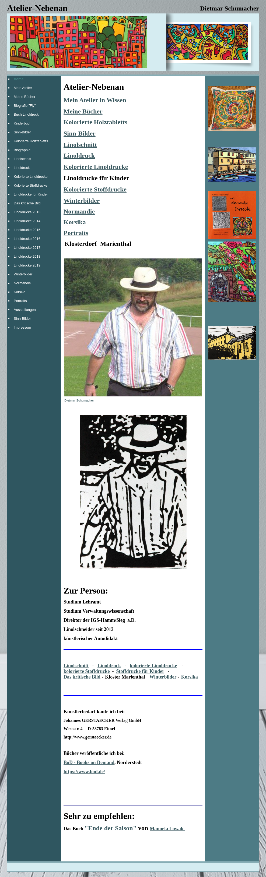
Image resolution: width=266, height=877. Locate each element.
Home (18, 79)
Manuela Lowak (167, 828)
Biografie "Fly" (25, 106)
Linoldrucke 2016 (27, 239)
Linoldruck (22, 168)
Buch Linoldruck (26, 114)
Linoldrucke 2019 (27, 265)
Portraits (20, 301)
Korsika (19, 292)
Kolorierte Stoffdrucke (30, 185)
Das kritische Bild (27, 203)
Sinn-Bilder (22, 132)
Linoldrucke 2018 (27, 256)
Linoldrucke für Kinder (31, 194)
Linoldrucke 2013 (27, 212)
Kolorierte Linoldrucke (31, 177)
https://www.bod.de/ (84, 771)
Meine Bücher (24, 97)
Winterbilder (23, 274)
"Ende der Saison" (110, 828)
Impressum (22, 327)
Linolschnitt (22, 159)
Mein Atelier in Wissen (95, 100)
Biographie (22, 150)
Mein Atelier (23, 88)
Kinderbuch (23, 123)
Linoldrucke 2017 (27, 248)
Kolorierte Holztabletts (31, 141)
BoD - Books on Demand (89, 762)
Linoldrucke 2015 (27, 230)
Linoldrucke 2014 (27, 221)
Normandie (22, 283)
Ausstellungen (25, 310)
